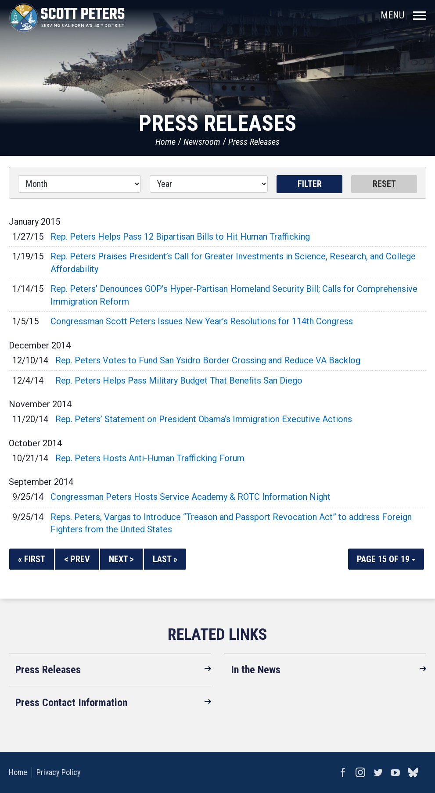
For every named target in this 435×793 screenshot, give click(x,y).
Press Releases (254, 141)
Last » (165, 559)
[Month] (79, 184)
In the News (255, 670)
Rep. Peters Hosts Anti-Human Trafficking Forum (149, 458)
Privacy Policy (58, 772)
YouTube (395, 772)
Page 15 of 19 (386, 559)
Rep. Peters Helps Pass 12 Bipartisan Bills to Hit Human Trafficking (180, 236)
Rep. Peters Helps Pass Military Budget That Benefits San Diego (178, 380)
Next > (121, 559)
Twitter (378, 772)
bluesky (413, 772)
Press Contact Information (71, 702)
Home (165, 141)
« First (31, 559)
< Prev (77, 559)
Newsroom (201, 141)
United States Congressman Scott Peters (67, 17)
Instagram (360, 772)
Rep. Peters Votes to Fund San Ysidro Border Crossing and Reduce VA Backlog (207, 360)
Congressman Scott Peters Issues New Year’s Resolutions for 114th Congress (201, 321)
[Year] (209, 184)
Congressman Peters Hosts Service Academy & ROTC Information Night (190, 497)
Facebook (343, 772)
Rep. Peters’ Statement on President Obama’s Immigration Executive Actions (203, 419)
